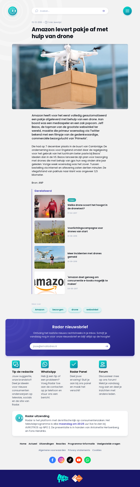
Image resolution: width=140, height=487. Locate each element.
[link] (40, 309)
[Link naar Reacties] (61, 443)
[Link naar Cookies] (96, 450)
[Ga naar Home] (12, 11)
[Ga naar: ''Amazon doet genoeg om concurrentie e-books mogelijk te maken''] (71, 282)
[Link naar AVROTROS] (62, 478)
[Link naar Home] (23, 443)
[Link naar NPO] (77, 478)
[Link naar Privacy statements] (79, 450)
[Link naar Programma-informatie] (81, 443)
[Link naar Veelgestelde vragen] (108, 443)
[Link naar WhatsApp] (87, 460)
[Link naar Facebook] (52, 460)
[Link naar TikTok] (70, 460)
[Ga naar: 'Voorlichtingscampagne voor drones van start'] (71, 231)
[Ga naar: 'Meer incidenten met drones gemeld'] (71, 257)
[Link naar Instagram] (61, 460)
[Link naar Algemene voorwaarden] (52, 450)
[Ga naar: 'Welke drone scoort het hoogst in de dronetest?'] (71, 206)
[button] (103, 11)
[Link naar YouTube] (78, 460)
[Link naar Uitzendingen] (46, 443)
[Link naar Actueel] (33, 443)
